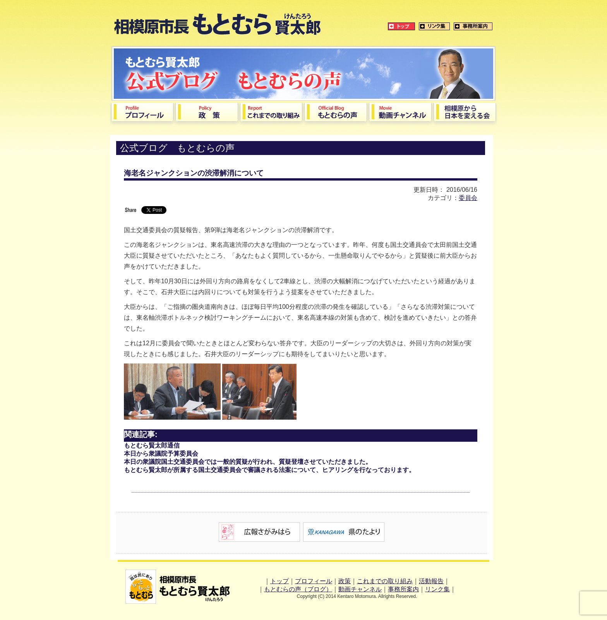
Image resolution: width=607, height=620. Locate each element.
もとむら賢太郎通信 (152, 445)
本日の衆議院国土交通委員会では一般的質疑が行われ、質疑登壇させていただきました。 (248, 461)
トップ (279, 581)
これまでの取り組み (385, 581)
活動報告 (431, 581)
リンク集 (437, 589)
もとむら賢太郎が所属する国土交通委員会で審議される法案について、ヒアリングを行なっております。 (269, 470)
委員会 (468, 198)
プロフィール (313, 581)
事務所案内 (403, 589)
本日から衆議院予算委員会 (161, 453)
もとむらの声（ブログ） (298, 589)
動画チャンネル (360, 589)
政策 (344, 581)
